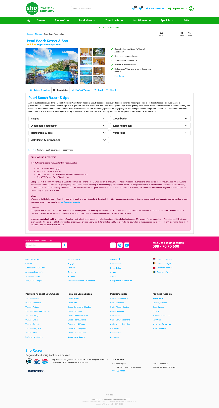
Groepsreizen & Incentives (121, 281)
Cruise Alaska (73, 298)
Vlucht (113, 90)
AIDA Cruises (158, 298)
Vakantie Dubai (32, 320)
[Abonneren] (64, 245)
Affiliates (113, 272)
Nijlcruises (114, 328)
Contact (29, 263)
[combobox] (99, 8)
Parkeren (71, 268)
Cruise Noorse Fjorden (77, 328)
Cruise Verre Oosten (76, 337)
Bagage (71, 263)
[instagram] (120, 245)
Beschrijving (62, 90)
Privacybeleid (115, 268)
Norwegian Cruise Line (162, 324)
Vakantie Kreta (31, 333)
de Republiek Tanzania (70, 202)
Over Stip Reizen (32, 259)
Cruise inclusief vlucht (119, 298)
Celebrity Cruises (160, 303)
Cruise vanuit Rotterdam (120, 324)
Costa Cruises (158, 307)
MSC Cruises (158, 320)
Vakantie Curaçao (33, 315)
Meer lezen (119, 76)
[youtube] (126, 245)
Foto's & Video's (83, 90)
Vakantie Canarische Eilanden (38, 311)
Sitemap (113, 276)
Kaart (100, 90)
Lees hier (32, 150)
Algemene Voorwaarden (35, 268)
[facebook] (113, 245)
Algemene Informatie (34, 272)
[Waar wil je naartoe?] (99, 8)
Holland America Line (161, 315)
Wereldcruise (115, 333)
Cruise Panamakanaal (77, 333)
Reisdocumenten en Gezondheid (81, 281)
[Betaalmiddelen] (36, 371)
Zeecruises (114, 337)
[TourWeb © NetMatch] (109, 394)
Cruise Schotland (117, 311)
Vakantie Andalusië (33, 303)
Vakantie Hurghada (33, 328)
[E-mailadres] (43, 245)
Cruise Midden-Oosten (119, 307)
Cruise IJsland (116, 315)
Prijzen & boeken (42, 90)
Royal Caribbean (159, 328)
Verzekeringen (74, 259)
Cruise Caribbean (75, 311)
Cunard (156, 311)
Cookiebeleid (115, 264)
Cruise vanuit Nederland (120, 320)
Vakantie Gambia (33, 324)
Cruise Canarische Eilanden (79, 307)
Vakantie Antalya (32, 307)
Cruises (41, 20)
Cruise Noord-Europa (76, 324)
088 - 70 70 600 (166, 246)
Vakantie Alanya (32, 298)
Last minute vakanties (34, 337)
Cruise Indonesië (117, 303)
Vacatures (114, 259)
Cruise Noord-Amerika (77, 320)
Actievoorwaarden (33, 276)
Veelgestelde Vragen (34, 281)
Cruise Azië (72, 303)
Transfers (72, 272)
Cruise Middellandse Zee (78, 315)
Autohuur (71, 276)
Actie (186, 20)
